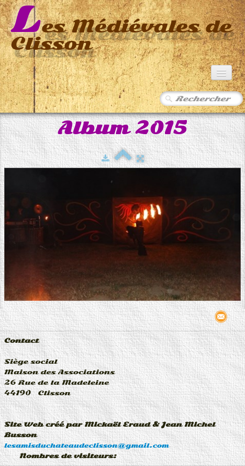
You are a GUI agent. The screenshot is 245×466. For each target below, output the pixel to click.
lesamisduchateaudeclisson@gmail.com (86, 445)
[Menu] (221, 72)
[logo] (122, 29)
